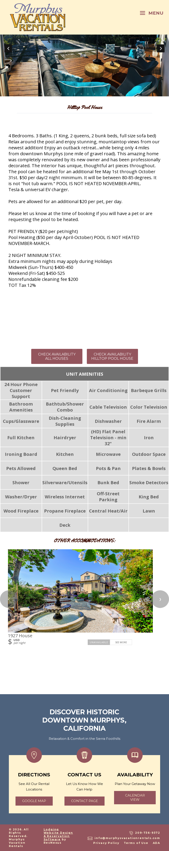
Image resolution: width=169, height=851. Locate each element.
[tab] (41, 94)
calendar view (135, 797)
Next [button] (161, 48)
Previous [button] (8, 48)
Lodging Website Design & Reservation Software (58, 834)
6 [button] (74, 94)
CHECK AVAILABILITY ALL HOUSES (57, 356)
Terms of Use (136, 843)
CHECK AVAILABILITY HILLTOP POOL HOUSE (112, 356)
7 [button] (81, 94)
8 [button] (88, 94)
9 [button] (94, 94)
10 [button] (101, 94)
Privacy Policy (106, 843)
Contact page (84, 801)
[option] (84, 48)
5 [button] (68, 94)
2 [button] (48, 94)
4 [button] (61, 94)
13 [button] (121, 94)
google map (34, 801)
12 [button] (114, 94)
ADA (156, 843)
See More (121, 642)
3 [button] (54, 94)
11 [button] (108, 94)
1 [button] (41, 94)
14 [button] (128, 94)
